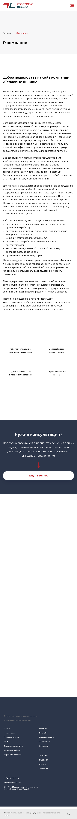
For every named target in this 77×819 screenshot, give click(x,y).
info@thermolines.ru (12, 782)
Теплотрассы (9, 733)
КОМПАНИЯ (43, 755)
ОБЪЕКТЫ (43, 728)
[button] (38, 475)
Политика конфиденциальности (17, 720)
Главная (7, 33)
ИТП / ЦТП (43, 733)
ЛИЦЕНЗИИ (43, 760)
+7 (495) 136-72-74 (11, 778)
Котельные (43, 746)
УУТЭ (6, 741)
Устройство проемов (12, 754)
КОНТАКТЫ (43, 768)
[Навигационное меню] (72, 5)
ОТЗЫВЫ (42, 764)
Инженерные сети (46, 737)
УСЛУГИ (7, 728)
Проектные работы (12, 750)
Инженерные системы (13, 746)
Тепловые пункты (11, 737)
